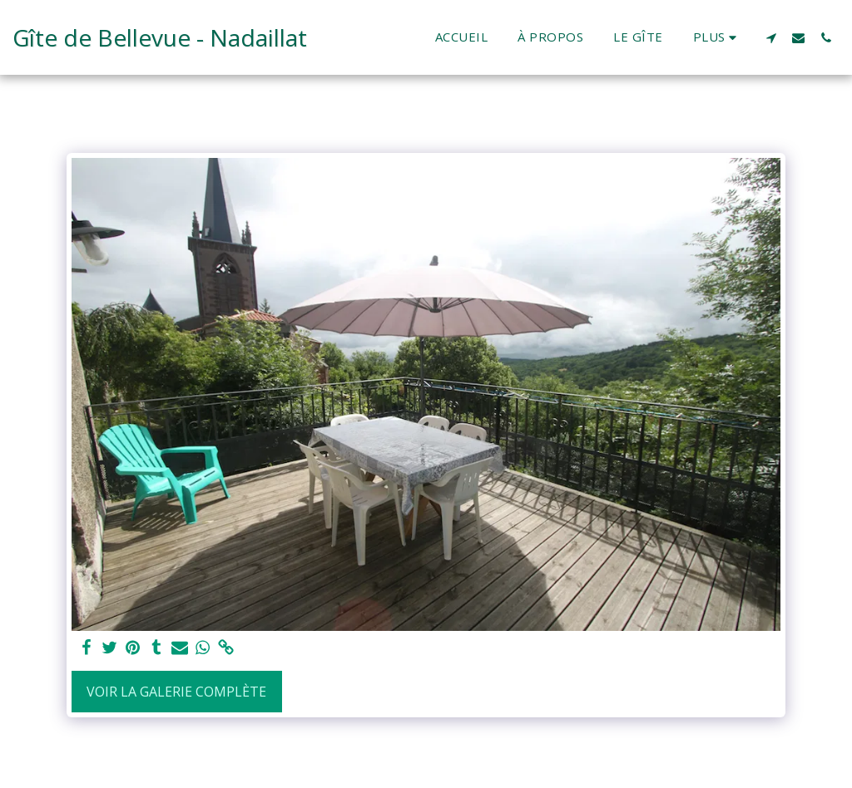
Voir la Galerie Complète (176, 691)
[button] (771, 37)
